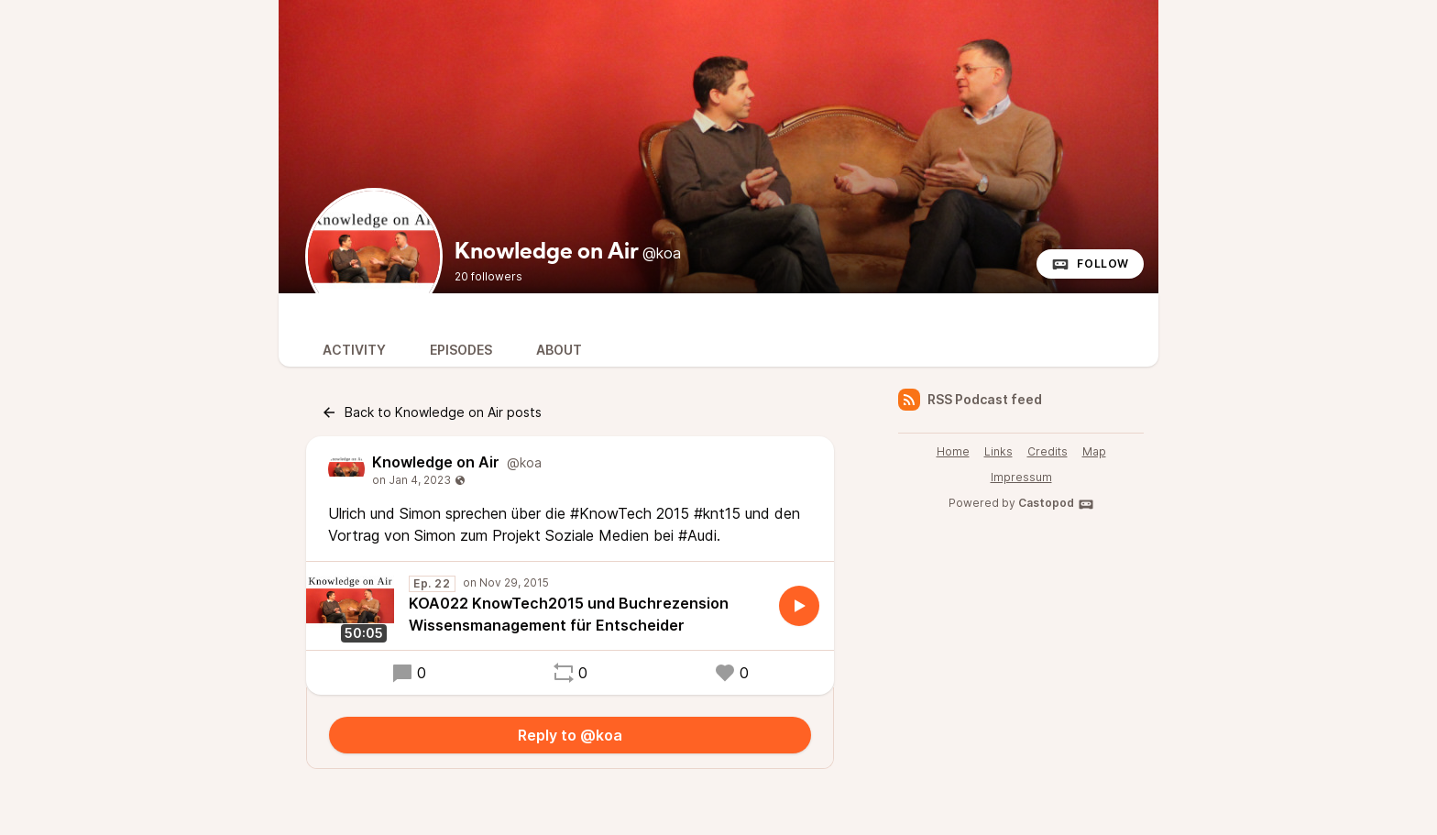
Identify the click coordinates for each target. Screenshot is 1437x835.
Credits (1047, 451)
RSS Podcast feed (970, 400)
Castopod (1056, 504)
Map (1094, 451)
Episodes (461, 349)
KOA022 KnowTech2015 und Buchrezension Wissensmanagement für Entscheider (569, 614)
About (559, 349)
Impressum (1021, 477)
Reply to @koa (570, 735)
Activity (354, 349)
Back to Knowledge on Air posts (431, 412)
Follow (1090, 264)
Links (998, 451)
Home (953, 451)
